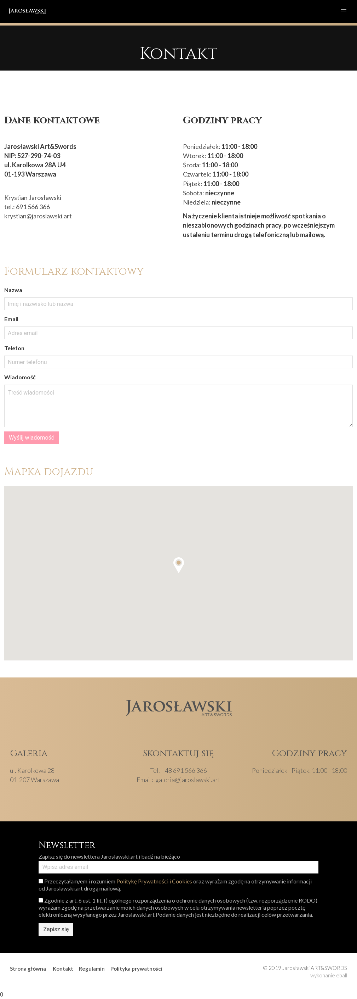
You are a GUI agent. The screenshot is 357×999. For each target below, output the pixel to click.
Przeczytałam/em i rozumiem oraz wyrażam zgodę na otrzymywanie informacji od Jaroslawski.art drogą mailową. (175, 885)
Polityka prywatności (136, 968)
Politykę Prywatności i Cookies (154, 881)
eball (341, 975)
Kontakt (63, 968)
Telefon (14, 348)
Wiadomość (20, 377)
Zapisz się (56, 929)
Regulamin (92, 968)
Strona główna (28, 968)
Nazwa (13, 289)
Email (11, 319)
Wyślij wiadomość (31, 437)
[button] (178, 565)
